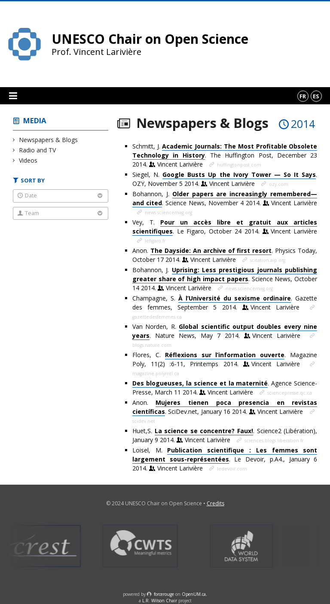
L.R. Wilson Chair (159, 601)
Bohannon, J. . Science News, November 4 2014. (224, 198)
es (316, 96)
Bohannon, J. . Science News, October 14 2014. (224, 279)
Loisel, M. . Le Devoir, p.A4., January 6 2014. (224, 459)
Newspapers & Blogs (48, 140)
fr (302, 96)
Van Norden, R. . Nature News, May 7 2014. (224, 331)
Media (34, 120)
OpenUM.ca (194, 594)
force (164, 594)
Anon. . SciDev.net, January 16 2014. (224, 407)
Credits (215, 503)
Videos (28, 160)
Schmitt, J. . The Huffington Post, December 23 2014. (224, 155)
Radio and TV (37, 150)
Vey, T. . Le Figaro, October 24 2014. (224, 227)
